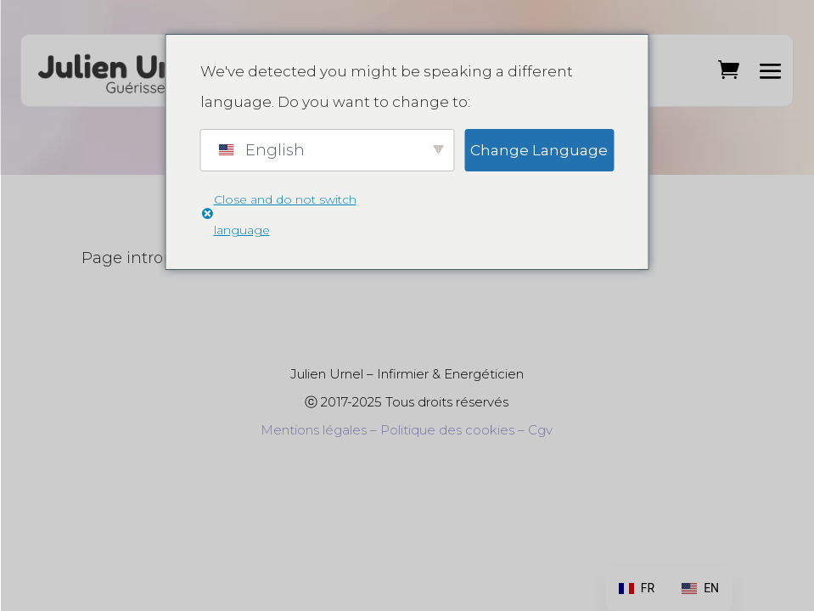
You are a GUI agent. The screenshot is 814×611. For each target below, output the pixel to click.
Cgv (540, 430)
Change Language (539, 150)
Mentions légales (314, 430)
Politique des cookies (447, 430)
